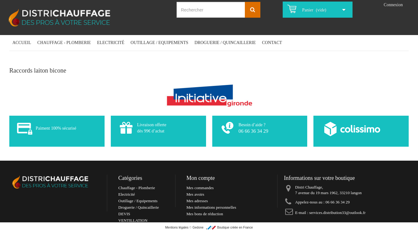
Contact (272, 42)
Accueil (21, 42)
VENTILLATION (132, 220)
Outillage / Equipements (159, 42)
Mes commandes (200, 187)
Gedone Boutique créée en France (222, 242)
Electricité (110, 42)
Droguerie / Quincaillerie (225, 42)
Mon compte (201, 178)
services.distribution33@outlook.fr (337, 212)
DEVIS (124, 214)
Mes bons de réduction (205, 214)
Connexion (393, 4)
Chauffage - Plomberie (64, 42)
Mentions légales (177, 242)
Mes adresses (197, 200)
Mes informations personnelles (211, 207)
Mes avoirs (195, 194)
